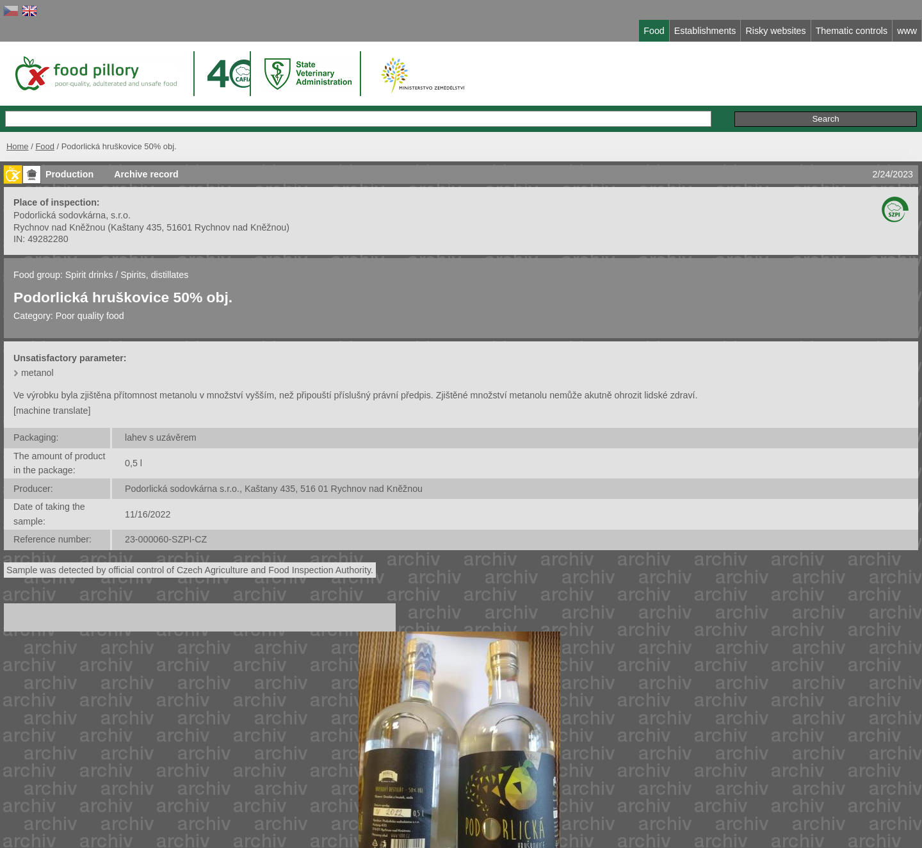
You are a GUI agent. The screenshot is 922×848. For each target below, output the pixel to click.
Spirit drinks (90, 275)
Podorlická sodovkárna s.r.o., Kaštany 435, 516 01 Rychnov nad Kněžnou (274, 489)
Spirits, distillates (154, 275)
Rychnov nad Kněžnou (59, 227)
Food (44, 146)
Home (17, 146)
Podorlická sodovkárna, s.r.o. (72, 215)
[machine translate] (51, 410)
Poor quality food (90, 316)
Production (69, 174)
